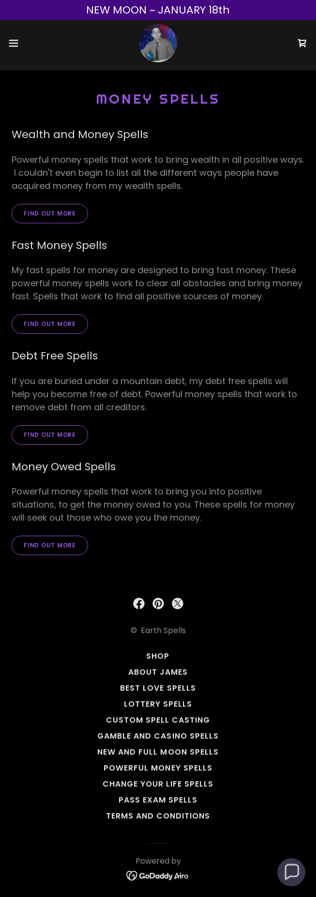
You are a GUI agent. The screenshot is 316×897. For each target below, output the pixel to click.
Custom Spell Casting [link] (158, 720)
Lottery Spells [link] (158, 704)
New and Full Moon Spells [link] (157, 752)
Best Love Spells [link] (158, 688)
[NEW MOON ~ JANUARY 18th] (158, 10)
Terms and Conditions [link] (158, 815)
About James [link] (158, 672)
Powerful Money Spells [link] (158, 767)
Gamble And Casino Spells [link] (157, 736)
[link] (158, 43)
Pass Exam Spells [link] (158, 799)
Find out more (50, 213)
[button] (27, 43)
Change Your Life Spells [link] (158, 783)
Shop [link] (157, 656)
